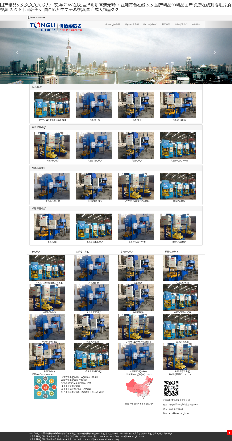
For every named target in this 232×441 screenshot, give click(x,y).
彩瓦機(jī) (36, 251)
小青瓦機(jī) (158, 433)
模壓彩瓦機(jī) (171, 251)
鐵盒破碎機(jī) (98, 433)
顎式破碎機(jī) (69, 433)
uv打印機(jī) (34, 433)
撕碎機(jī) (168, 433)
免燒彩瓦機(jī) (82, 251)
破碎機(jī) (58, 433)
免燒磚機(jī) (146, 433)
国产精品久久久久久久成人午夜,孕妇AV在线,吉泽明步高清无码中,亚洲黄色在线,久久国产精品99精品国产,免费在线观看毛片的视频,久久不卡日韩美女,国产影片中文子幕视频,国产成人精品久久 (115, 7)
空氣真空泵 (135, 433)
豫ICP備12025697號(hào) (85, 439)
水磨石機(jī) (124, 433)
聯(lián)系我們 (181, 24)
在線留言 (196, 24)
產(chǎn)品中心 (150, 24)
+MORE (50, 374)
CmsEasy (114, 439)
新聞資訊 (166, 24)
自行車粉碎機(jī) (84, 433)
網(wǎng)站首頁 (112, 24)
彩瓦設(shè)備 (112, 433)
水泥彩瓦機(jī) (127, 251)
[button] (17, 52)
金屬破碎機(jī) (47, 433)
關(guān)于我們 (132, 24)
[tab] (116, 87)
